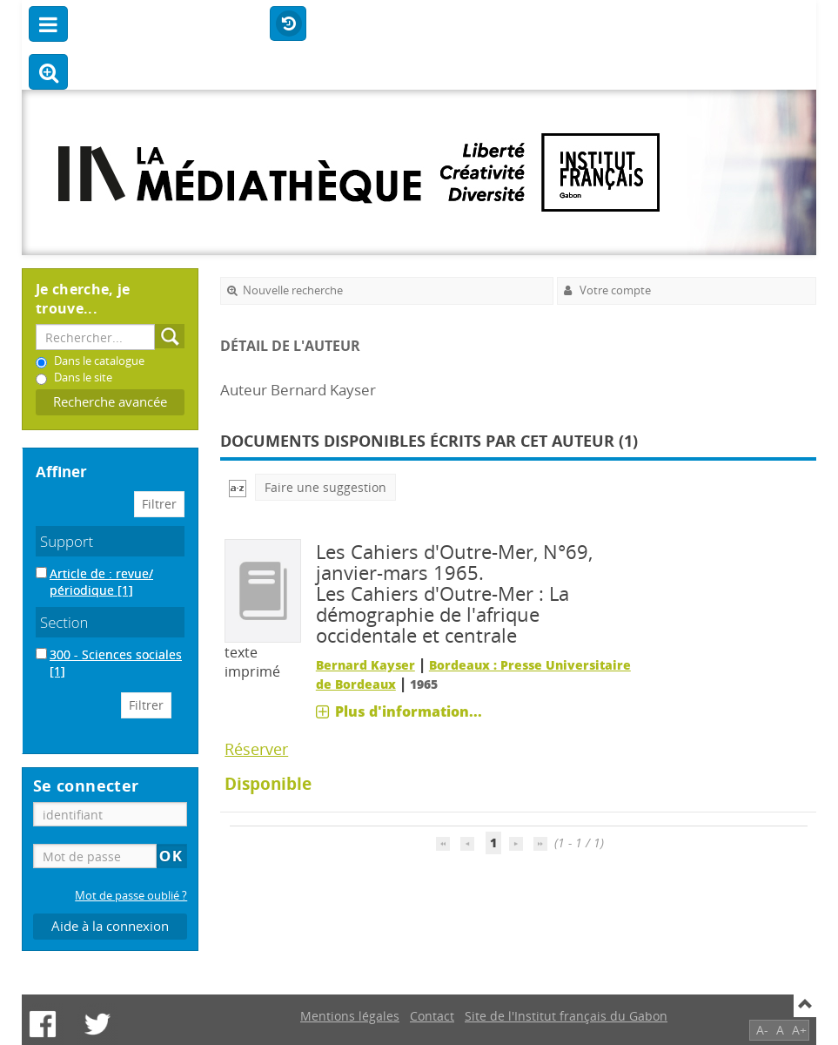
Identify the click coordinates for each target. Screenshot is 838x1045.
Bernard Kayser (365, 665)
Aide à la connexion (110, 926)
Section (64, 622)
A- (762, 1029)
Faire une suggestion (325, 487)
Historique (288, 24)
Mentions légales (349, 1016)
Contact (432, 1016)
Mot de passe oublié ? (131, 895)
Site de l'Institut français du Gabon (566, 1016)
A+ (799, 1029)
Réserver (256, 748)
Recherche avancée (110, 402)
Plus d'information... (408, 711)
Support (66, 541)
